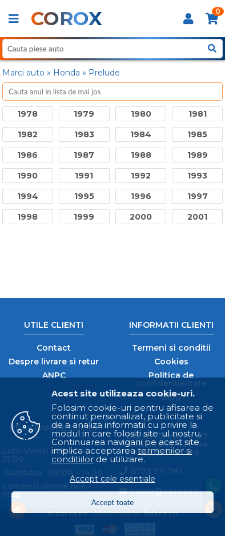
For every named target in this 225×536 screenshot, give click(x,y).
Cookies (171, 361)
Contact (54, 348)
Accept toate (112, 502)
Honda (66, 73)
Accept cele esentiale (112, 479)
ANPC (54, 375)
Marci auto (23, 73)
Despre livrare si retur (54, 361)
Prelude (104, 73)
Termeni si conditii (171, 348)
